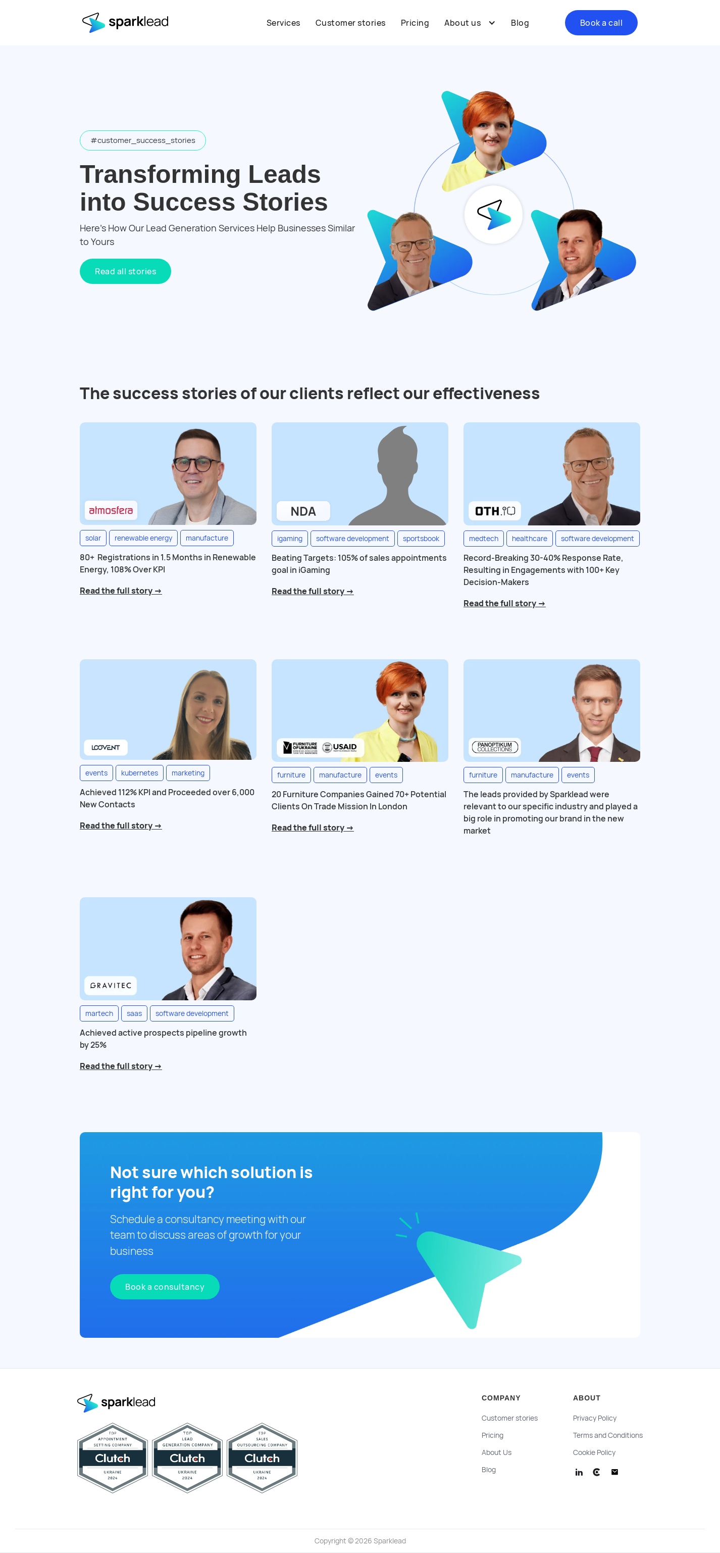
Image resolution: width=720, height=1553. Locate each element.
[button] (470, 22)
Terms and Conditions (608, 1435)
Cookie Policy (594, 1452)
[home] (132, 23)
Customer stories (351, 22)
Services (283, 22)
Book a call (601, 22)
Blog (520, 22)
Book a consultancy (164, 1286)
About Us (496, 1452)
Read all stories (125, 271)
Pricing (415, 22)
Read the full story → (121, 590)
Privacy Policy (594, 1418)
